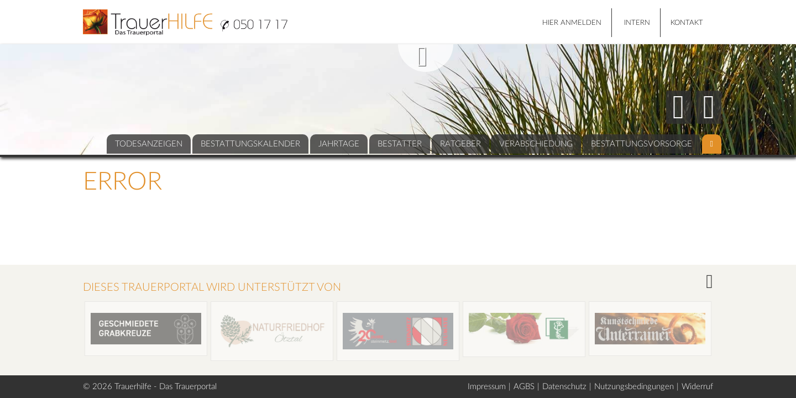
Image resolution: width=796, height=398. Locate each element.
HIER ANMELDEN (571, 23)
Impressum (487, 387)
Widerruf (697, 387)
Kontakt (687, 23)
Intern (637, 23)
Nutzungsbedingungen (634, 387)
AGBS (524, 387)
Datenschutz (564, 387)
